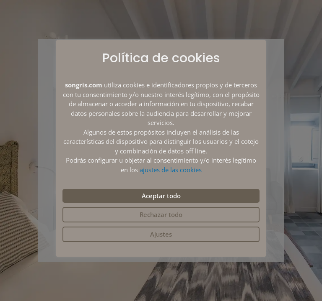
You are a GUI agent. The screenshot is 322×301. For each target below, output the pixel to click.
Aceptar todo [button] (161, 195)
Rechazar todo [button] (161, 214)
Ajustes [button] (161, 234)
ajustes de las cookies (171, 170)
